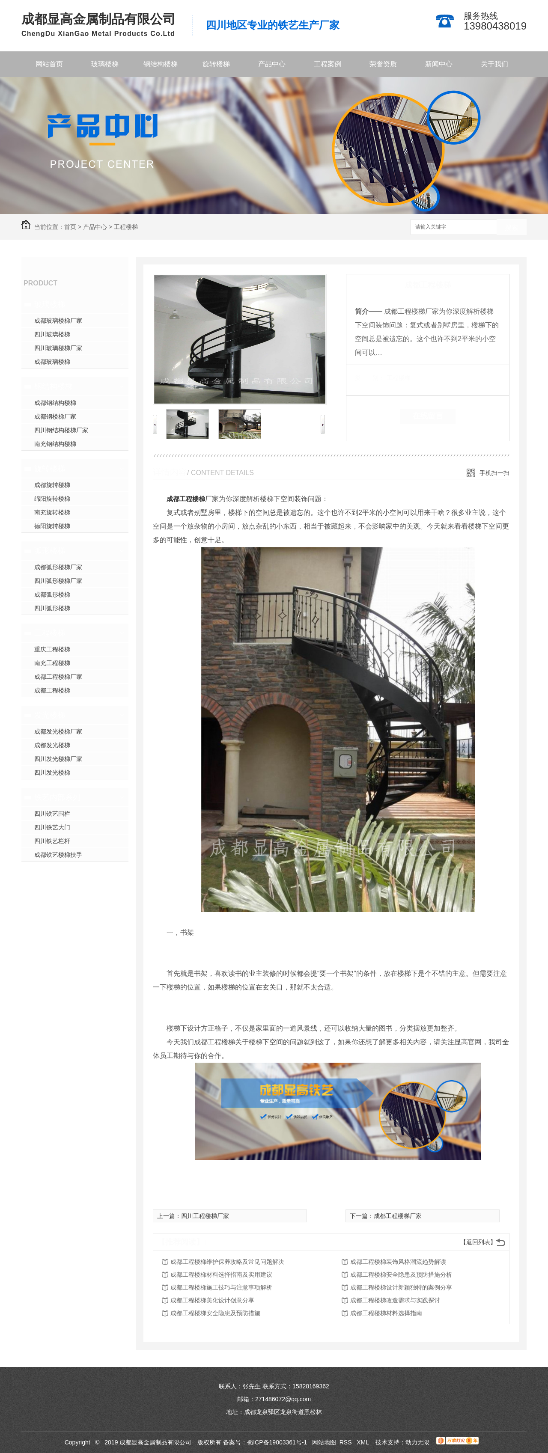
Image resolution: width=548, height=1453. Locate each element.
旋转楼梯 (216, 64)
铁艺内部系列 (57, 797)
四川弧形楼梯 (52, 608)
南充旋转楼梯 (52, 512)
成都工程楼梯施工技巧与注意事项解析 (221, 1287)
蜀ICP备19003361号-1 (277, 1442)
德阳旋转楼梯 (52, 526)
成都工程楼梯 (52, 690)
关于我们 (494, 64)
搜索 (511, 227)
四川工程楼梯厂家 (205, 1215)
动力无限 (417, 1442)
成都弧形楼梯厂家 (58, 567)
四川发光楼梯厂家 (58, 758)
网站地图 (324, 1442)
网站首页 (49, 64)
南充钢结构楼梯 (55, 443)
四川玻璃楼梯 (52, 334)
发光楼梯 (49, 715)
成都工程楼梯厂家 (58, 676)
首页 (70, 226)
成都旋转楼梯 (52, 484)
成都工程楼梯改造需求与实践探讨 (395, 1300)
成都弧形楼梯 (52, 594)
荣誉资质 (383, 64)
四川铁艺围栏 (52, 813)
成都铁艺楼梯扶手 (58, 854)
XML (363, 1442)
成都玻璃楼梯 (52, 361)
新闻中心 (439, 64)
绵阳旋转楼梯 (52, 498)
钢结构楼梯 (160, 64)
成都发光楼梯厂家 (58, 731)
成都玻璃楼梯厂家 (58, 320)
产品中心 (272, 64)
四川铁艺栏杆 (52, 841)
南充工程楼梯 (52, 663)
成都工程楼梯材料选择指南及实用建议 (221, 1274)
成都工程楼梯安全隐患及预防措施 (215, 1313)
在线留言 (427, 416)
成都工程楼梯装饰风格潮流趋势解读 (398, 1261)
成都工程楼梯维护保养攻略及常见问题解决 (227, 1261)
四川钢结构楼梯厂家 (61, 430)
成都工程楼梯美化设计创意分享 (212, 1300)
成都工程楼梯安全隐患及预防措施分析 (401, 1274)
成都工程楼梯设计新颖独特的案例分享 (401, 1287)
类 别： (369, 377)
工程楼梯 (126, 226)
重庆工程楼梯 (52, 649)
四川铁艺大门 (52, 827)
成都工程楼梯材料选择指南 (386, 1313)
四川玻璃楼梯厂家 (58, 348)
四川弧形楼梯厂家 (58, 580)
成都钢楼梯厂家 (55, 416)
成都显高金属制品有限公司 (98, 19)
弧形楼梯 (49, 551)
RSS (347, 1442)
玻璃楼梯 (105, 64)
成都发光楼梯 (52, 745)
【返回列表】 (478, 1242)
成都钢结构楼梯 (55, 402)
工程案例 (327, 64)
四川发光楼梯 (52, 772)
